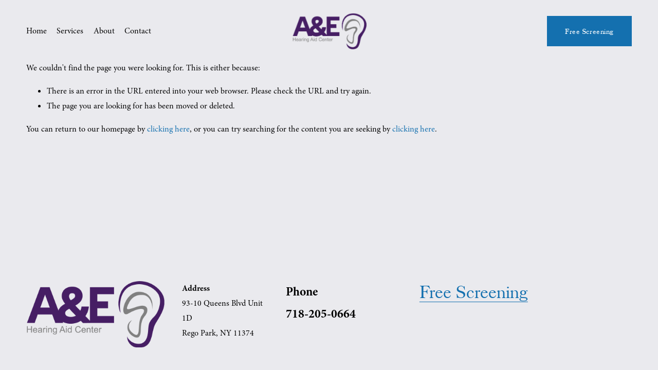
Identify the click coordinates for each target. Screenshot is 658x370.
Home (36, 30)
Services (70, 30)
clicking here (168, 129)
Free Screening (589, 31)
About (104, 30)
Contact (137, 30)
